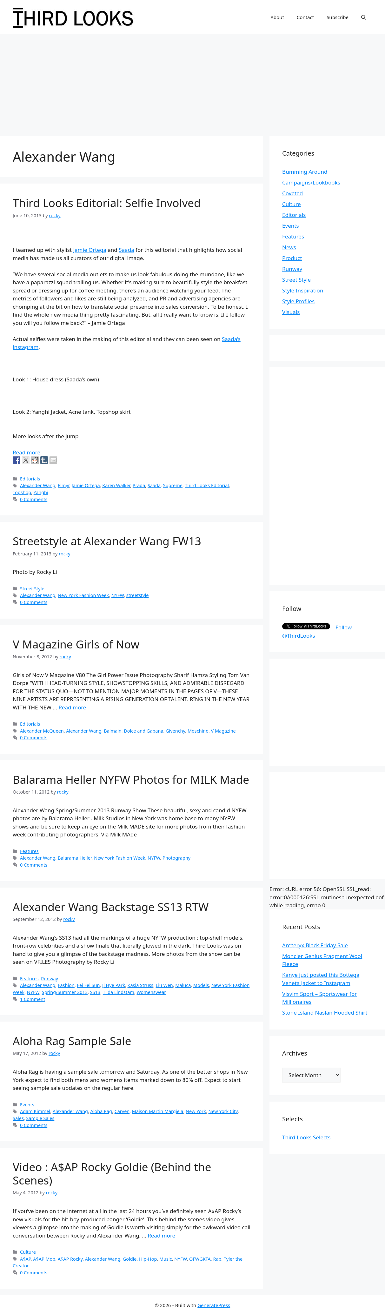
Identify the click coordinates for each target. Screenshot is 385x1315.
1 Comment (32, 999)
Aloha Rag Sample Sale (72, 1040)
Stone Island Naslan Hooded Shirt (324, 1012)
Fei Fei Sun (88, 985)
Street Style (32, 589)
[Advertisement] (192, 81)
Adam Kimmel (35, 1111)
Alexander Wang (37, 485)
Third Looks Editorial (207, 485)
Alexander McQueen (42, 731)
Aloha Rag (101, 1111)
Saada (126, 249)
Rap (217, 1259)
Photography (176, 858)
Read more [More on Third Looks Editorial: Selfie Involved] (26, 452)
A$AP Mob (44, 1259)
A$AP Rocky (70, 1259)
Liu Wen (164, 985)
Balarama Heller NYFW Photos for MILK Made (131, 779)
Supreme (173, 485)
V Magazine (223, 731)
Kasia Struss (140, 985)
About (277, 17)
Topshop (22, 492)
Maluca (183, 985)
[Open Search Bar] (363, 17)
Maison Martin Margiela (157, 1111)
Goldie (130, 1259)
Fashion (66, 985)
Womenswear (151, 992)
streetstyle (137, 595)
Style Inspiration (302, 290)
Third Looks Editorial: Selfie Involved (107, 202)
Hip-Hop (148, 1259)
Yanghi (41, 492)
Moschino (198, 731)
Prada (139, 485)
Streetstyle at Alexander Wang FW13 (107, 540)
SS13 (95, 992)
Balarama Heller (75, 858)
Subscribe (337, 17)
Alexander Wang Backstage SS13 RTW (111, 906)
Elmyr (63, 485)
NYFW (117, 595)
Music (165, 1259)
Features (29, 851)
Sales (18, 1118)
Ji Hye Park (113, 985)
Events (27, 1105)
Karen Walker (116, 485)
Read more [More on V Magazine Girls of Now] (72, 707)
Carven (122, 1111)
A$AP (25, 1259)
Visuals (291, 312)
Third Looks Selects (306, 1137)
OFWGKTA (200, 1259)
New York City (223, 1111)
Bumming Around (304, 171)
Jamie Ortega (89, 249)
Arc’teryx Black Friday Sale (315, 945)
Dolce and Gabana (143, 731)
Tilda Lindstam (118, 992)
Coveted (292, 193)
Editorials (30, 479)
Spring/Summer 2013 (65, 992)
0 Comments (33, 499)
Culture (28, 1252)
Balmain (112, 731)
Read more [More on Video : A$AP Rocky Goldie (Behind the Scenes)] (161, 1235)
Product (292, 258)
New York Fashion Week (83, 595)
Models (201, 985)
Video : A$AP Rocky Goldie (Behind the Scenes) (112, 1173)
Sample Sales (40, 1118)
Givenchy (175, 731)
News (289, 247)
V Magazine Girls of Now (76, 644)
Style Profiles (298, 301)
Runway (49, 979)
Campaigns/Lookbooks (311, 182)
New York (196, 1111)
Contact (305, 17)
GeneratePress (213, 1305)
